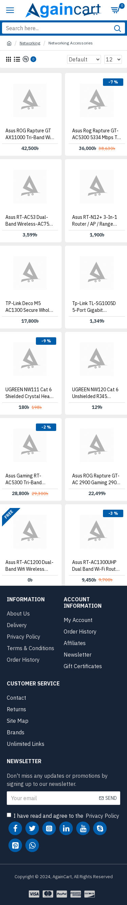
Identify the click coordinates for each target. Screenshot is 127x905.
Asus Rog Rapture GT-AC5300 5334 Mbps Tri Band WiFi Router (96, 134)
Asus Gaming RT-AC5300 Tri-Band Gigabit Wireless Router (23, 479)
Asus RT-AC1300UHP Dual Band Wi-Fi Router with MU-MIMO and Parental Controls (96, 565)
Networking (30, 42)
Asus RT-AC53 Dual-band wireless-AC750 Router (28, 220)
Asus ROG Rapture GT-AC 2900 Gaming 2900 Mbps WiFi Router (96, 479)
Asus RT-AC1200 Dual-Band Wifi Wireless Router (29, 565)
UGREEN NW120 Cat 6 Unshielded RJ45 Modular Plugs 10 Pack (96, 393)
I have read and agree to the (63, 816)
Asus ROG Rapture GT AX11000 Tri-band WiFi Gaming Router (29, 134)
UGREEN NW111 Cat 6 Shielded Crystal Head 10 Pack (28, 393)
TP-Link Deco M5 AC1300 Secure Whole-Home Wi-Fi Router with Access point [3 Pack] (29, 307)
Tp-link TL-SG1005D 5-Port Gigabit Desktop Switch (94, 307)
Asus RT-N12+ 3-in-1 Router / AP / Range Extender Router (94, 220)
